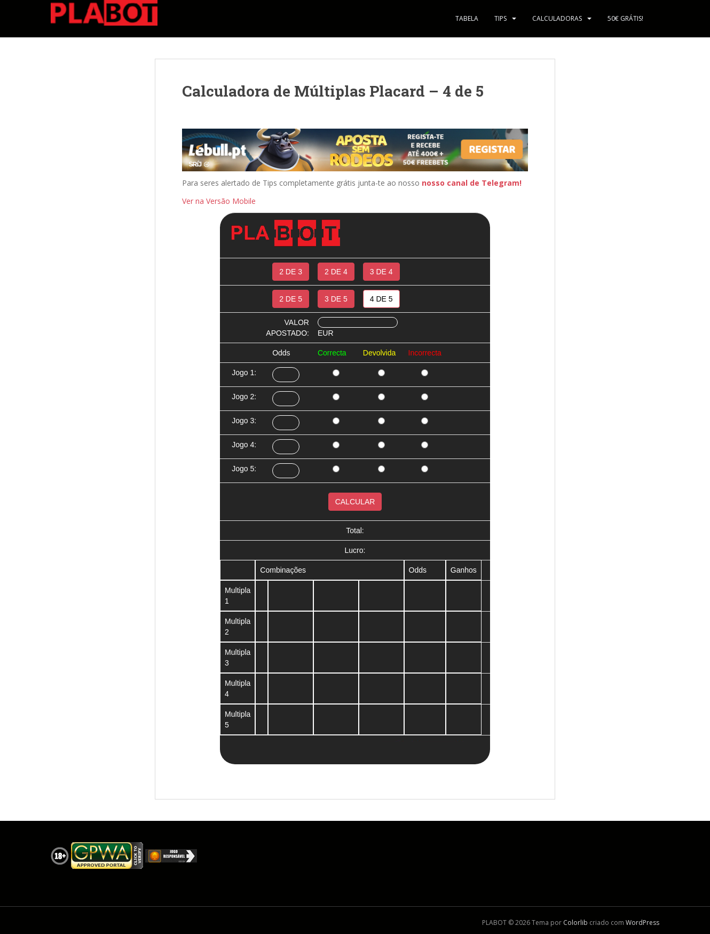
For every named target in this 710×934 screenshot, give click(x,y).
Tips (500, 18)
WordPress (642, 922)
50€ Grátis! (625, 18)
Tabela (466, 18)
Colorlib (575, 922)
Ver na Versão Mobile (219, 201)
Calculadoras (557, 18)
